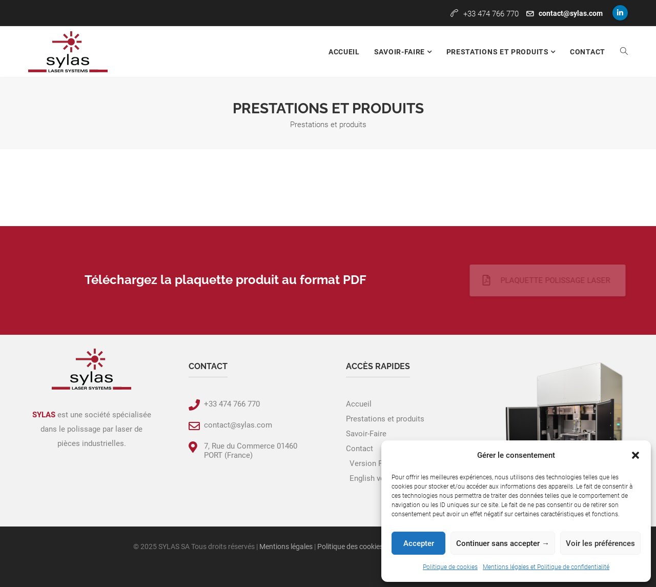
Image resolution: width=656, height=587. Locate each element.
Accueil (344, 52)
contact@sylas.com (571, 13)
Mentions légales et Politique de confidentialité (546, 567)
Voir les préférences (600, 543)
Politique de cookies (450, 567)
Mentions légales (286, 546)
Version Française (381, 463)
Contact (587, 52)
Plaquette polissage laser (532, 280)
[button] (635, 455)
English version (376, 478)
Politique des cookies (350, 546)
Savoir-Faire (366, 433)
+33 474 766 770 (232, 404)
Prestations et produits (498, 52)
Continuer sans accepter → (502, 543)
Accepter (418, 543)
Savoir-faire (400, 52)
